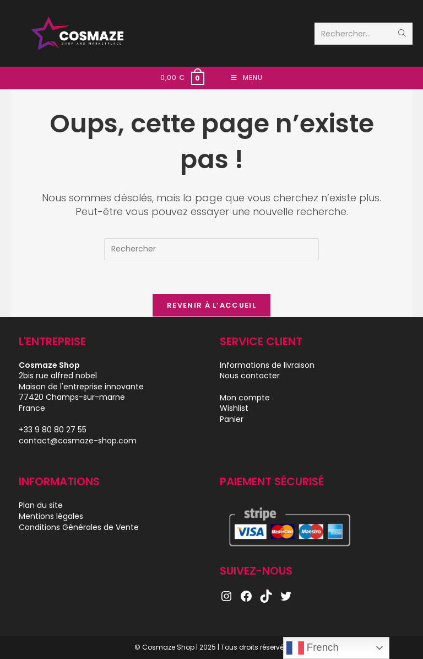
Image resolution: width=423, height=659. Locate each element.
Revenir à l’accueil (211, 305)
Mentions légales (51, 516)
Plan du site (41, 505)
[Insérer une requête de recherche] (211, 249)
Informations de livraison (267, 365)
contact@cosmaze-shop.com (78, 440)
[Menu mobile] (247, 78)
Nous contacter (250, 375)
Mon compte (245, 397)
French (312, 648)
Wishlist (234, 408)
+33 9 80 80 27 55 (52, 429)
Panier (231, 419)
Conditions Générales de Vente (79, 527)
